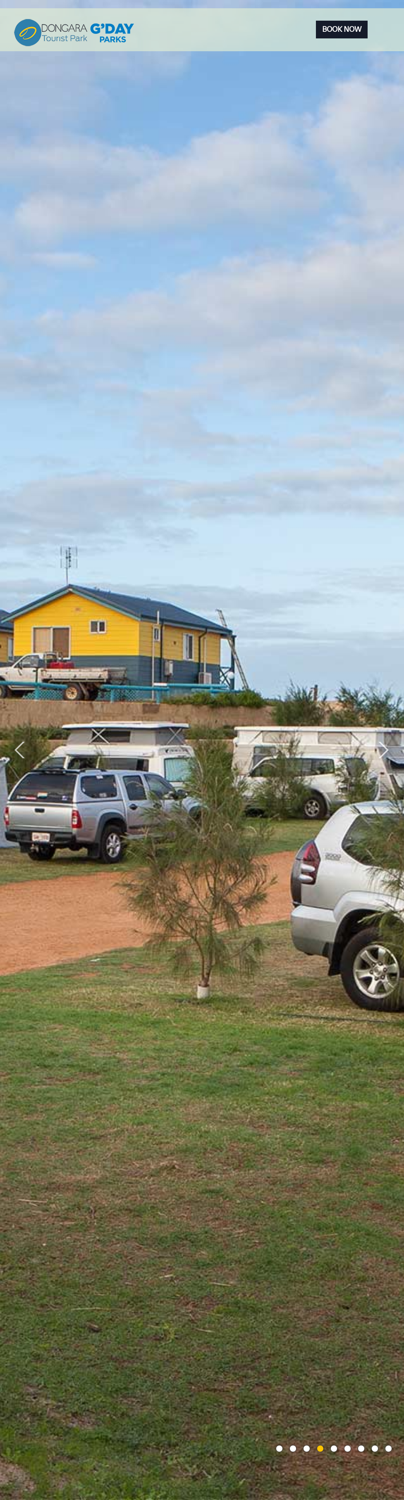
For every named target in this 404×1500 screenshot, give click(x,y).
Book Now (341, 29)
